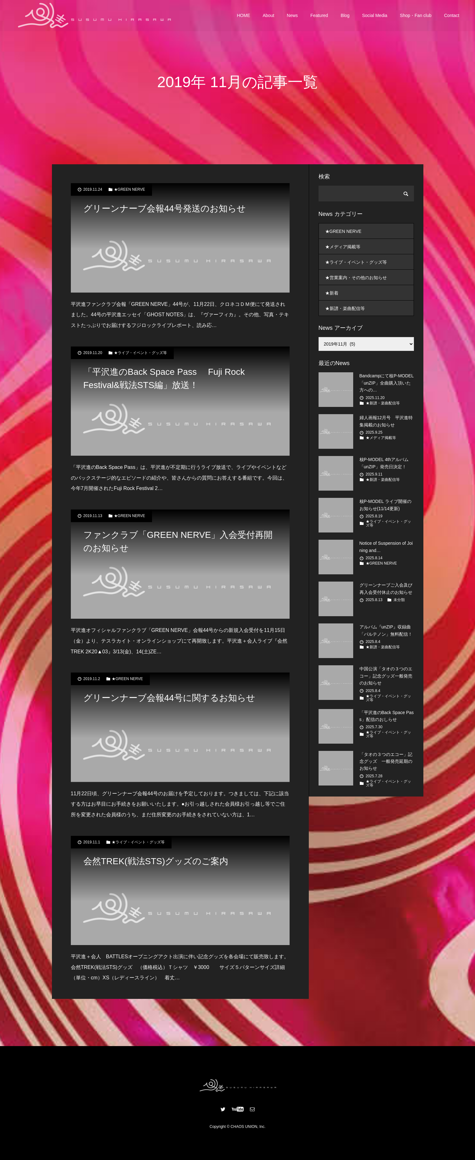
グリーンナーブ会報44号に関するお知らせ (169, 698)
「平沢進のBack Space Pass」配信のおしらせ (386, 716)
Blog (345, 15)
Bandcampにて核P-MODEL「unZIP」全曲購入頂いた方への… (386, 382)
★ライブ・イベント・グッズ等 (140, 353)
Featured (319, 15)
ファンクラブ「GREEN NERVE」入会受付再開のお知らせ (178, 541)
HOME (243, 15)
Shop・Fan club (415, 15)
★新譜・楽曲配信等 (345, 308)
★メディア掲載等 (342, 246)
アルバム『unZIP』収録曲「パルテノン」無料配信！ (385, 630)
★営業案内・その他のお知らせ (356, 277)
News (292, 15)
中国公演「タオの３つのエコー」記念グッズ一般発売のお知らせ (385, 675)
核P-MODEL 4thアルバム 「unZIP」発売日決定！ (384, 463)
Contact (451, 15)
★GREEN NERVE (129, 189)
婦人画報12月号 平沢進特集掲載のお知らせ (386, 421)
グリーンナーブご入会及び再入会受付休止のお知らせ (385, 588)
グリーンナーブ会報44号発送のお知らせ (164, 208)
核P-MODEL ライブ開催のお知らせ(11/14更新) (385, 505)
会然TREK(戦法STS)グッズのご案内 (156, 861)
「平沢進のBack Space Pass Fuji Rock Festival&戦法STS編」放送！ (164, 378)
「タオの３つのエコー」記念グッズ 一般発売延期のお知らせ (385, 761)
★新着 (331, 293)
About (268, 15)
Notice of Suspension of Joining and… (386, 547)
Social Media (374, 15)
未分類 (399, 600)
